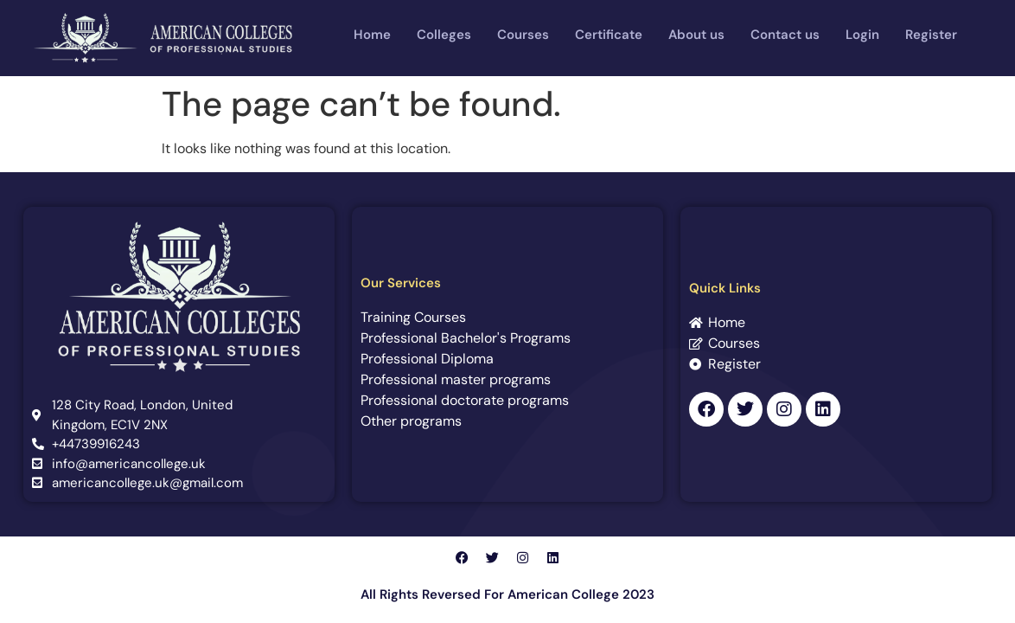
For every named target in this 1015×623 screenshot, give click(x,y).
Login (862, 34)
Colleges (444, 34)
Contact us (785, 34)
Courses (523, 34)
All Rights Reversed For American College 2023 (507, 594)
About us (696, 34)
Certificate (608, 34)
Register (931, 34)
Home (372, 34)
